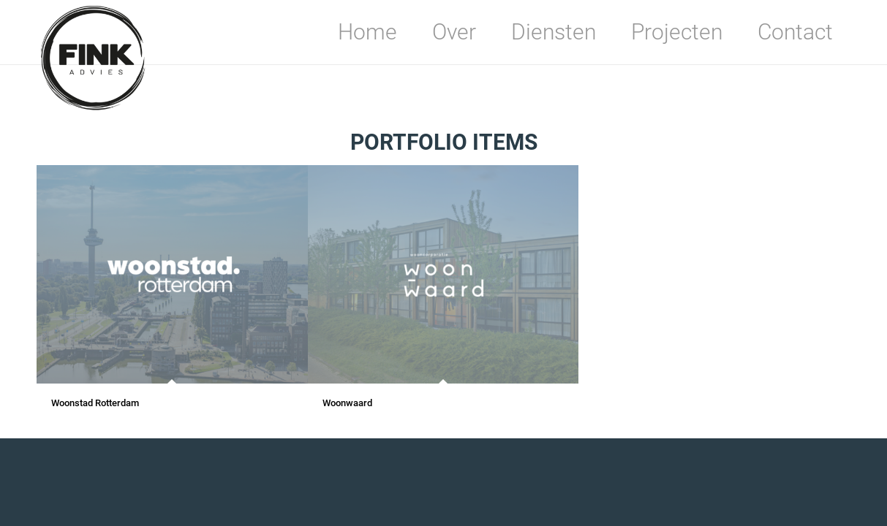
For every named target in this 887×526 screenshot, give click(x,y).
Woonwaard (347, 402)
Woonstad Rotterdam (95, 402)
